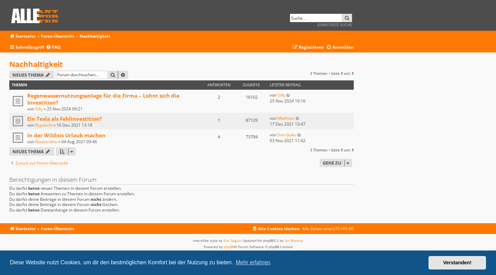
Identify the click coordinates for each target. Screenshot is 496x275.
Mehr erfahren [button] (253, 262)
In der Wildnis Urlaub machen (66, 135)
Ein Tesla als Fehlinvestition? (64, 118)
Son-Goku (287, 135)
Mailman (286, 118)
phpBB (229, 246)
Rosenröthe (46, 142)
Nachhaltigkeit (36, 64)
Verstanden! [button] (457, 262)
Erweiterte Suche (334, 24)
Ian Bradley (294, 240)
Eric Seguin (232, 240)
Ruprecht (43, 125)
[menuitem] (53, 47)
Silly (39, 109)
